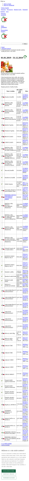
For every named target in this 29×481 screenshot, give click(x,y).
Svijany (25, 197)
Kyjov (24, 104)
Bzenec (24, 184)
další (6, 443)
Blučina (25, 97)
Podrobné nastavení (9, 477)
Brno (24, 249)
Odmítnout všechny (8, 474)
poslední (9, 443)
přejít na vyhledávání (9, 5)
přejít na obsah (7, 4)
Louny (24, 345)
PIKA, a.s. (25, 182)
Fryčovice (25, 333)
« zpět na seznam (5, 445)
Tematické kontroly (6, 48)
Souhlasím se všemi (8, 470)
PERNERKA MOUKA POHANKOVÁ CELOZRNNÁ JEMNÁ (10, 197)
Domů (2, 47)
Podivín (25, 272)
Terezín (24, 291)
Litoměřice (25, 205)
